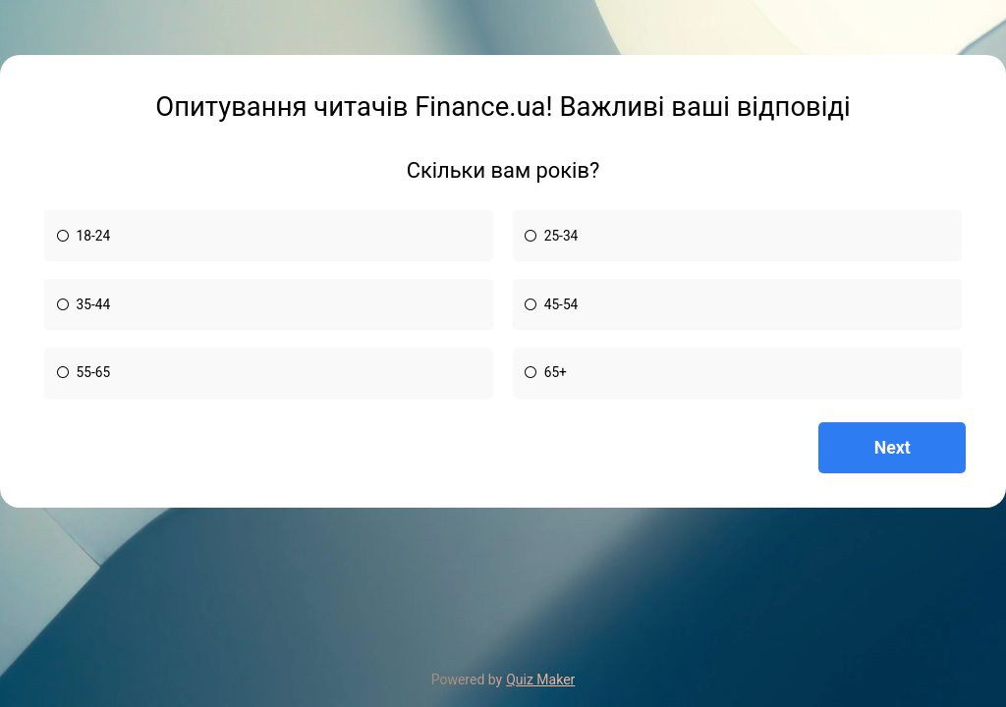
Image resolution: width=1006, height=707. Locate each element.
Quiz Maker (540, 679)
